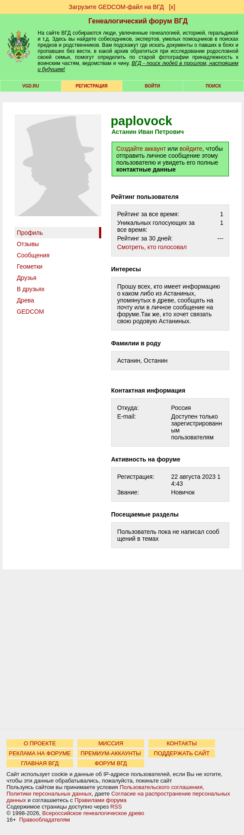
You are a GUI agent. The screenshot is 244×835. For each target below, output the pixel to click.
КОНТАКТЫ (182, 743)
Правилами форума (100, 800)
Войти (152, 86)
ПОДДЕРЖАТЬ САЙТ (182, 753)
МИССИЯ (110, 743)
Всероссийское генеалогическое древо (93, 813)
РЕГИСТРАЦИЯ (92, 86)
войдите (191, 148)
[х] (172, 6)
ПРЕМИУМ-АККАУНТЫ (110, 753)
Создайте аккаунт (141, 148)
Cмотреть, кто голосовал (152, 247)
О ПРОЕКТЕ (40, 743)
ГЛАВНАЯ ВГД (40, 763)
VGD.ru (30, 86)
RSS (116, 806)
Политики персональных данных (49, 793)
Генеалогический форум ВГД (138, 21)
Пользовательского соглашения (160, 787)
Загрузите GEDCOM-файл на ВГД (116, 6)
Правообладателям (44, 819)
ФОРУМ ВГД (111, 763)
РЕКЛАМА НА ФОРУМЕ (40, 753)
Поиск (213, 86)
